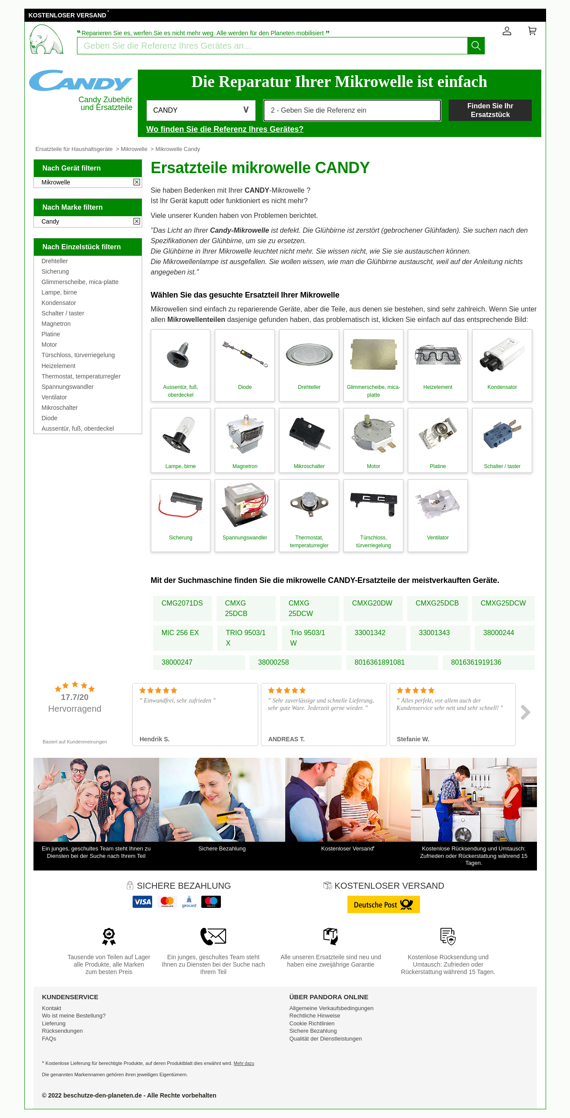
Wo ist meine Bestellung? (74, 1015)
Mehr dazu (244, 1063)
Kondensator (59, 302)
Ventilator (54, 397)
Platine (51, 334)
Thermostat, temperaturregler (81, 376)
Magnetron (56, 323)
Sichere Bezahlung (313, 1031)
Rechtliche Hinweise (315, 1015)
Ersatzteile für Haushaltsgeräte (74, 149)
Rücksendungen (62, 1031)
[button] (201, 110)
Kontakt (51, 1008)
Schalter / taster (63, 313)
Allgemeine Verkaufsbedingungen (332, 1008)
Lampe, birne (59, 292)
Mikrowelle (134, 149)
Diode (50, 418)
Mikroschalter (60, 407)
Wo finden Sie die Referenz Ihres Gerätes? (225, 129)
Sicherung (55, 271)
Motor (49, 344)
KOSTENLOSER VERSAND (68, 15)
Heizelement (59, 365)
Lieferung (54, 1023)
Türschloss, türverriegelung (78, 354)
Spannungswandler (68, 386)
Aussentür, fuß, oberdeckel (78, 428)
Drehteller (55, 261)
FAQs (49, 1038)
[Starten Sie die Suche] (476, 45)
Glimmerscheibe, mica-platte (80, 281)
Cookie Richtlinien (312, 1023)
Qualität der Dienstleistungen (326, 1038)
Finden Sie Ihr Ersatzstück (490, 110)
